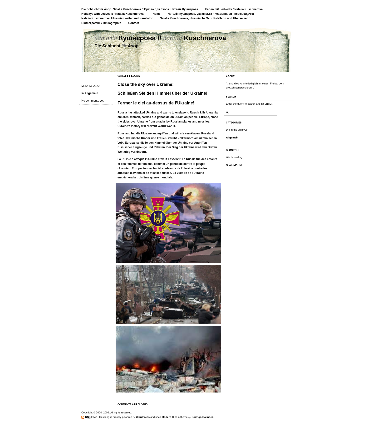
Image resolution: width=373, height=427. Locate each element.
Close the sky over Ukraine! (146, 84)
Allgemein (91, 93)
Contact (133, 23)
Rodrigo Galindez (202, 417)
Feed (91, 417)
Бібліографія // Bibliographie (101, 23)
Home (156, 13)
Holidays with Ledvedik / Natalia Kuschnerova (112, 13)
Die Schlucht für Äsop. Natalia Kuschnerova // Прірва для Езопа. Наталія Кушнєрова (139, 9)
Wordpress (143, 417)
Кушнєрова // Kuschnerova (160, 38)
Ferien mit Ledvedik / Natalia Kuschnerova (234, 9)
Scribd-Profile (234, 165)
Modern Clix (169, 417)
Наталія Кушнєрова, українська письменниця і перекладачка (211, 13)
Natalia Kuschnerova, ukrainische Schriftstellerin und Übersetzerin (205, 18)
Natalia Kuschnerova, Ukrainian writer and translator (116, 18)
